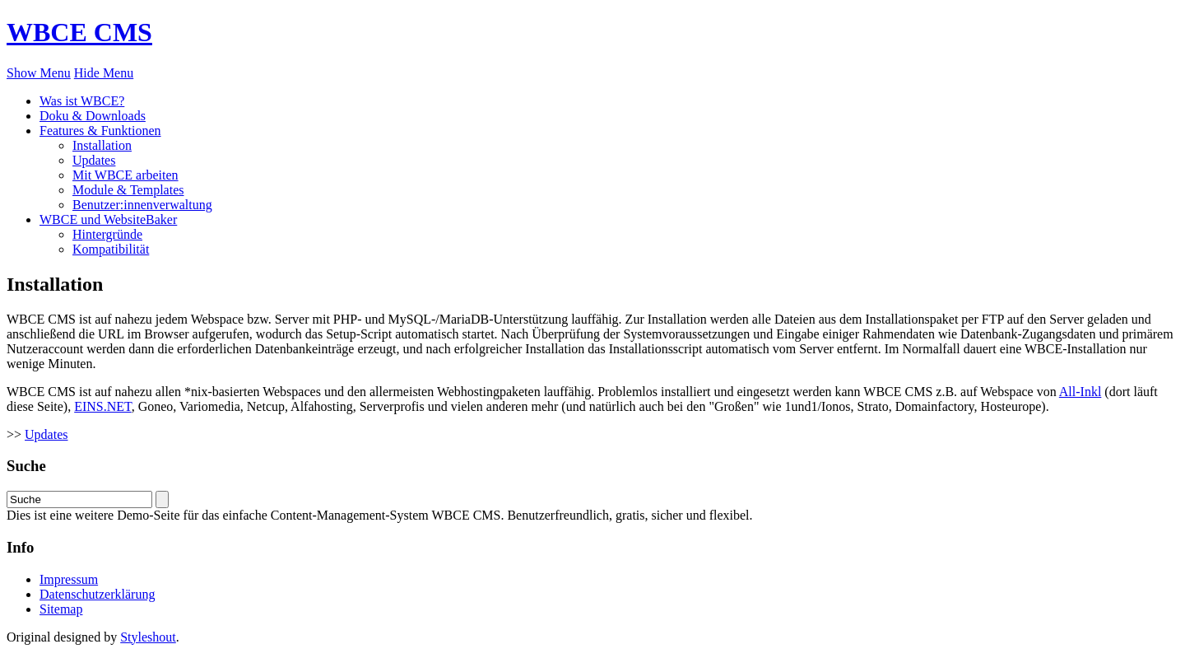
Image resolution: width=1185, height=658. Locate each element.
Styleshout (148, 637)
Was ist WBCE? (82, 101)
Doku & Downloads (93, 116)
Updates (93, 160)
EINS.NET (102, 406)
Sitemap (61, 609)
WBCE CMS (79, 32)
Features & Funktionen (100, 131)
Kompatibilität (110, 249)
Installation (102, 145)
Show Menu (39, 73)
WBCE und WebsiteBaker (108, 219)
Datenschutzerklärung (97, 594)
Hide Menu (103, 73)
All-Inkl (1080, 392)
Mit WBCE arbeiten (125, 175)
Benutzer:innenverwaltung (142, 205)
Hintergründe (107, 234)
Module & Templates (128, 190)
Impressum (69, 579)
